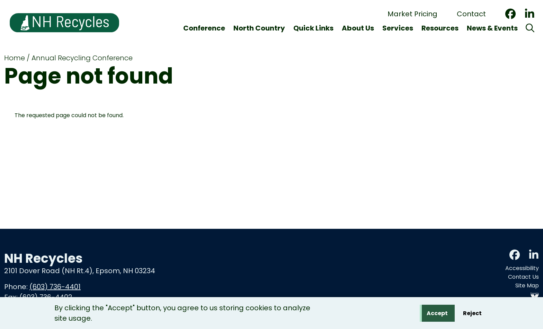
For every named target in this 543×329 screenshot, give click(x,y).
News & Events (492, 28)
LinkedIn (529, 14)
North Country (259, 28)
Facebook (510, 14)
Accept (437, 314)
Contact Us (523, 277)
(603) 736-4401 (55, 287)
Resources (440, 28)
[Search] (530, 28)
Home (14, 58)
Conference (204, 28)
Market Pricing (412, 14)
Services (397, 28)
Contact (471, 14)
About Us (358, 28)
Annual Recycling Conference (82, 58)
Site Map (527, 285)
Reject (472, 314)
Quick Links (313, 28)
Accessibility (522, 268)
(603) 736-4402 (45, 297)
